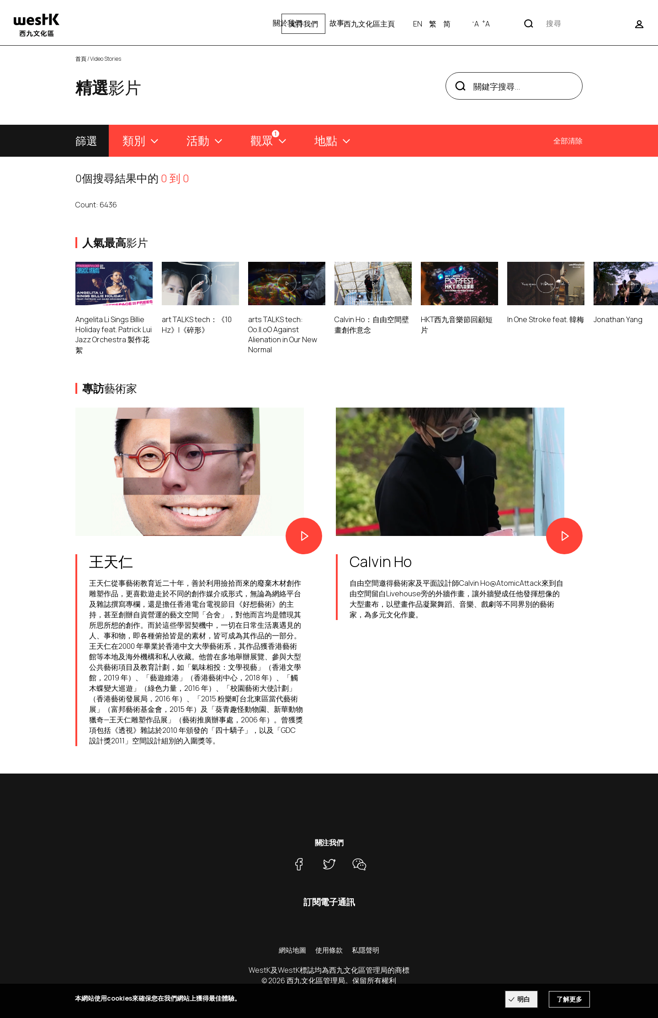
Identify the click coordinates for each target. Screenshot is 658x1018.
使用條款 (329, 950)
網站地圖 (292, 950)
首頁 (80, 59)
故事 (336, 23)
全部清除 (568, 141)
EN (518, 24)
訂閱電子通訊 (329, 902)
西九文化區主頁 (470, 24)
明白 (523, 999)
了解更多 (569, 999)
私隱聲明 (365, 950)
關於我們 (287, 23)
